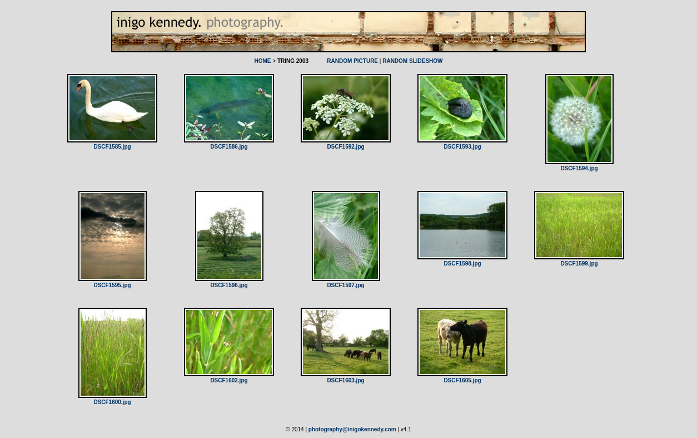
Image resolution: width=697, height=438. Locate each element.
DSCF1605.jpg (462, 380)
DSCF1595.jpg (112, 285)
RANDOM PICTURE (352, 61)
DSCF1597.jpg (345, 285)
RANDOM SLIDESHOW (412, 61)
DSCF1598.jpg (462, 263)
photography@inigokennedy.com (352, 429)
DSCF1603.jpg (345, 380)
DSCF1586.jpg (228, 147)
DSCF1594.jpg (579, 168)
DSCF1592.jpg (345, 147)
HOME (262, 61)
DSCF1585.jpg (112, 147)
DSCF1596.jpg (228, 285)
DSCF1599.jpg (579, 263)
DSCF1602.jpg (228, 380)
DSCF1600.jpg (112, 402)
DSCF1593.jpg (462, 147)
